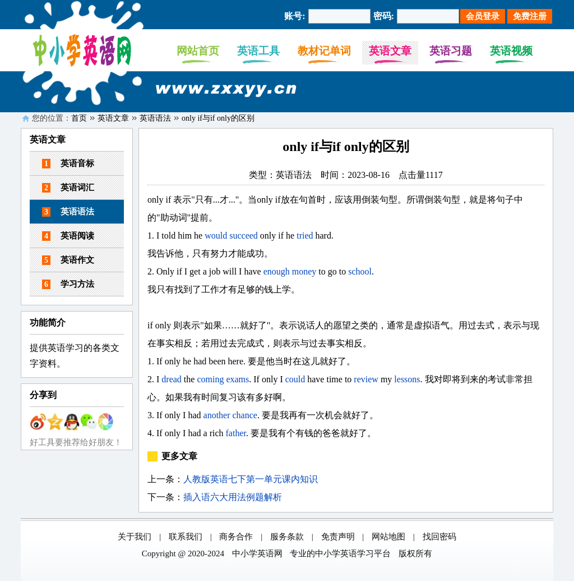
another (216, 415)
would (216, 235)
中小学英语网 (257, 553)
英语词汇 (68, 188)
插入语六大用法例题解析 (232, 497)
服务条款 (287, 536)
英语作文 (68, 260)
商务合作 (236, 536)
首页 (79, 118)
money (304, 271)
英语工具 (258, 51)
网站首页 (198, 51)
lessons (407, 379)
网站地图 (388, 536)
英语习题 (450, 51)
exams (237, 379)
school (360, 271)
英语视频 (511, 51)
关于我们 (134, 536)
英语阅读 (68, 236)
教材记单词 (324, 51)
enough (276, 271)
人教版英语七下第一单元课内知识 (250, 479)
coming (210, 379)
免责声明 (338, 536)
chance (245, 415)
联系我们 (185, 536)
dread (171, 379)
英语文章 (390, 51)
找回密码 (439, 536)
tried (305, 235)
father (236, 433)
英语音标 (68, 163)
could (295, 379)
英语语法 (155, 118)
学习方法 (68, 284)
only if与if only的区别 (218, 118)
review (366, 379)
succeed (243, 235)
